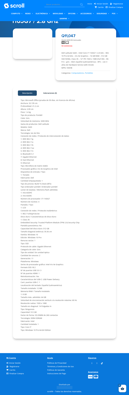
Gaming (65, 18)
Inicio (89, 4)
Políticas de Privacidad (56, 363)
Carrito (101, 7)
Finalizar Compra (116, 7)
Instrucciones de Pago (56, 373)
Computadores (77, 73)
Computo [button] (17, 13)
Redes (29, 13)
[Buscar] (81, 4)
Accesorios (87, 13)
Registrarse (118, 4)
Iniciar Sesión (102, 4)
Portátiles (89, 73)
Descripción (27, 93)
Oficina (73, 13)
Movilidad (59, 13)
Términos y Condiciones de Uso (60, 366)
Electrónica (43, 13)
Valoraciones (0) (50, 93)
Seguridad (103, 13)
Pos (115, 13)
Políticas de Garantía (56, 370)
